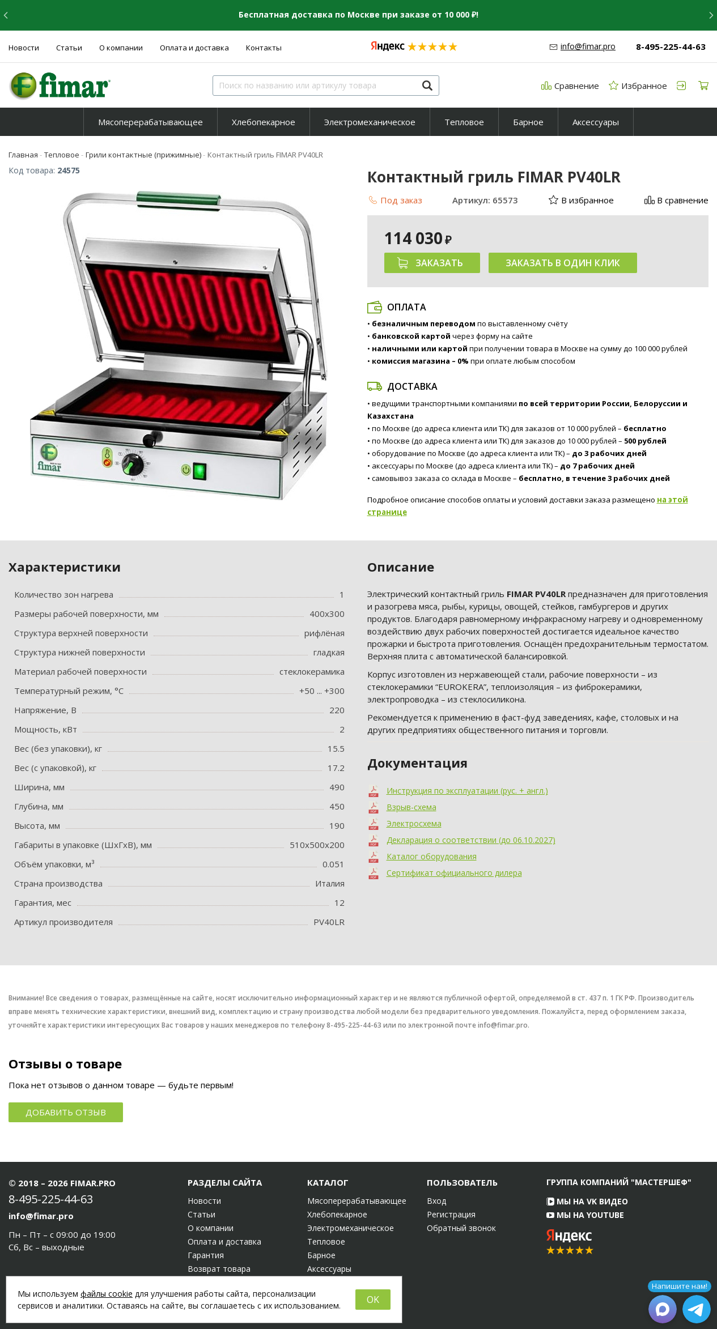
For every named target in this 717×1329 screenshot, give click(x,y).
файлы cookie (106, 1293)
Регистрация (451, 1215)
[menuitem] (150, 122)
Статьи (69, 47)
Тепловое (464, 121)
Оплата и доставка (194, 47)
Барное (528, 121)
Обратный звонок (461, 1228)
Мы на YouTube (585, 1214)
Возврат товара (219, 1269)
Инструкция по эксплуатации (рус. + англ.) (467, 790)
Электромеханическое (369, 121)
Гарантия (206, 1255)
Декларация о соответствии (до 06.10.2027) (471, 839)
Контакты (264, 47)
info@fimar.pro (588, 46)
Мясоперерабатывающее (150, 121)
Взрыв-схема (411, 807)
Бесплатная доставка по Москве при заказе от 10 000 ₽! (358, 14)
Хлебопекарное (263, 121)
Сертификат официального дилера (454, 872)
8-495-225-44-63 (671, 46)
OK (373, 1299)
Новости (24, 47)
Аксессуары (595, 121)
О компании (121, 47)
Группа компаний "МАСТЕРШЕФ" (618, 1182)
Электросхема (414, 823)
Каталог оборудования (432, 856)
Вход (436, 1201)
